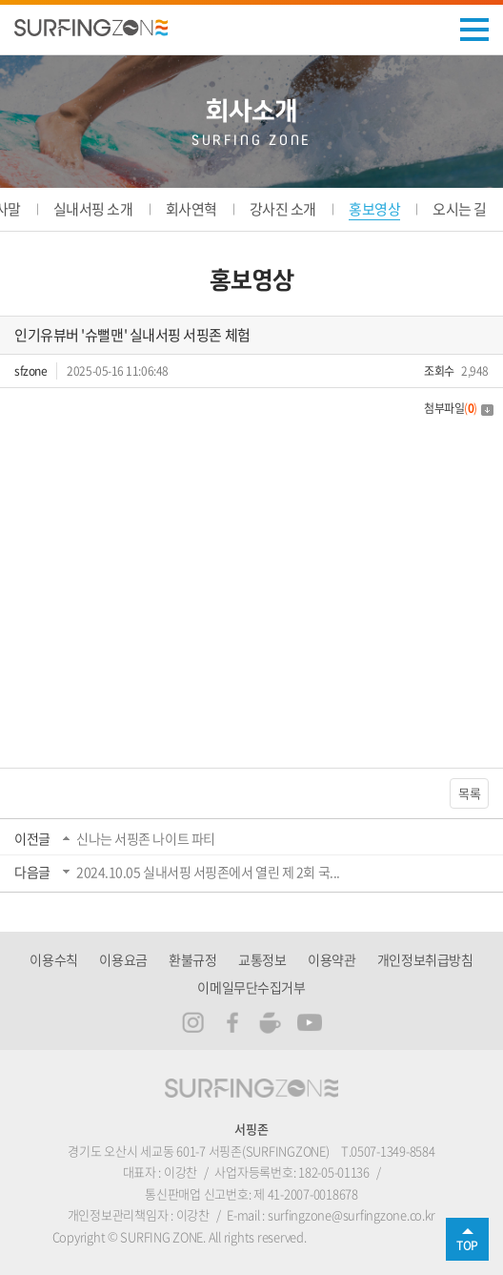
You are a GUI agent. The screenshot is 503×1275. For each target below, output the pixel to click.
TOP (467, 1245)
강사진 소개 (283, 208)
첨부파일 (458, 408)
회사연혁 (191, 208)
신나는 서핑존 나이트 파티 (145, 838)
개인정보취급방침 (425, 959)
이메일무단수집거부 (251, 987)
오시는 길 (460, 208)
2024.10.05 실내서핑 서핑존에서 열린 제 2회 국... (208, 871)
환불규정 (192, 959)
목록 (469, 793)
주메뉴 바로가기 (0, 0)
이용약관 (331, 959)
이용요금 (123, 959)
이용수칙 (53, 959)
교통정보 (262, 959)
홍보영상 (374, 208)
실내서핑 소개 (93, 208)
